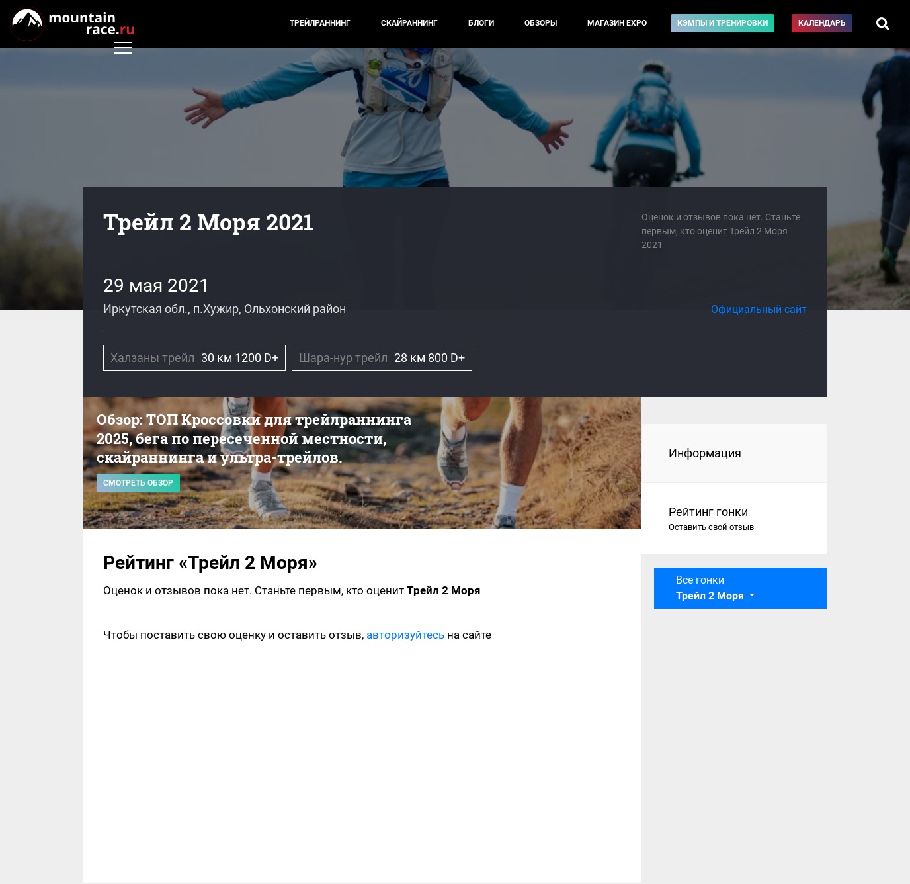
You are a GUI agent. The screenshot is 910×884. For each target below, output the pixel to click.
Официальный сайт (759, 309)
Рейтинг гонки (734, 519)
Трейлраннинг (320, 23)
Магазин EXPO (617, 23)
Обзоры (540, 23)
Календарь (822, 23)
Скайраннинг (409, 23)
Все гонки (711, 588)
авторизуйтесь (405, 634)
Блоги (481, 23)
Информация (705, 453)
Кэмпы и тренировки (722, 23)
